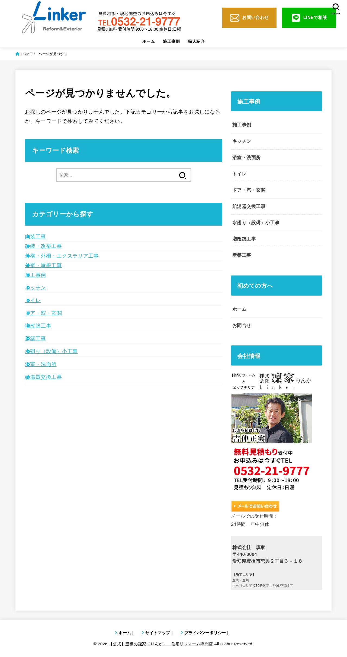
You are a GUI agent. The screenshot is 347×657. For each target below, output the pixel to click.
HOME (26, 54)
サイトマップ (157, 632)
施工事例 (171, 41)
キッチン (35, 287)
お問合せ (241, 325)
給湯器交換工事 (43, 377)
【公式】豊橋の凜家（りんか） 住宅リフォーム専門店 (161, 644)
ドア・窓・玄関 (43, 313)
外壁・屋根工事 (43, 265)
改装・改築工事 (43, 246)
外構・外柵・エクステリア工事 (62, 256)
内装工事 (35, 236)
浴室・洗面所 (41, 364)
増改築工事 (38, 326)
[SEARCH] (335, 9)
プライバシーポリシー (205, 632)
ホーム (148, 41)
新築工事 (35, 338)
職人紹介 (196, 41)
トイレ (33, 300)
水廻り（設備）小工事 (51, 351)
